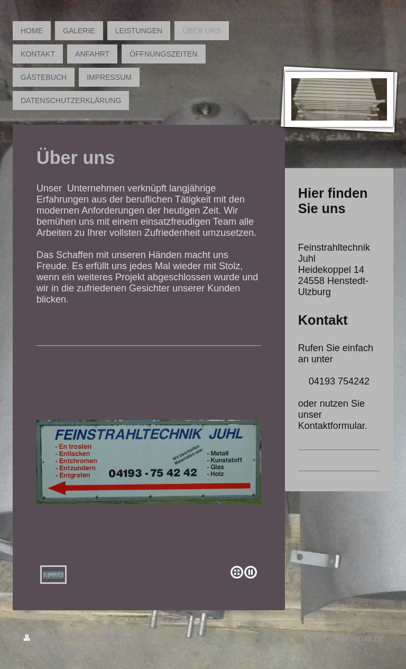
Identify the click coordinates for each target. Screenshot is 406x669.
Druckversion (58, 638)
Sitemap (116, 638)
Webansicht (358, 638)
